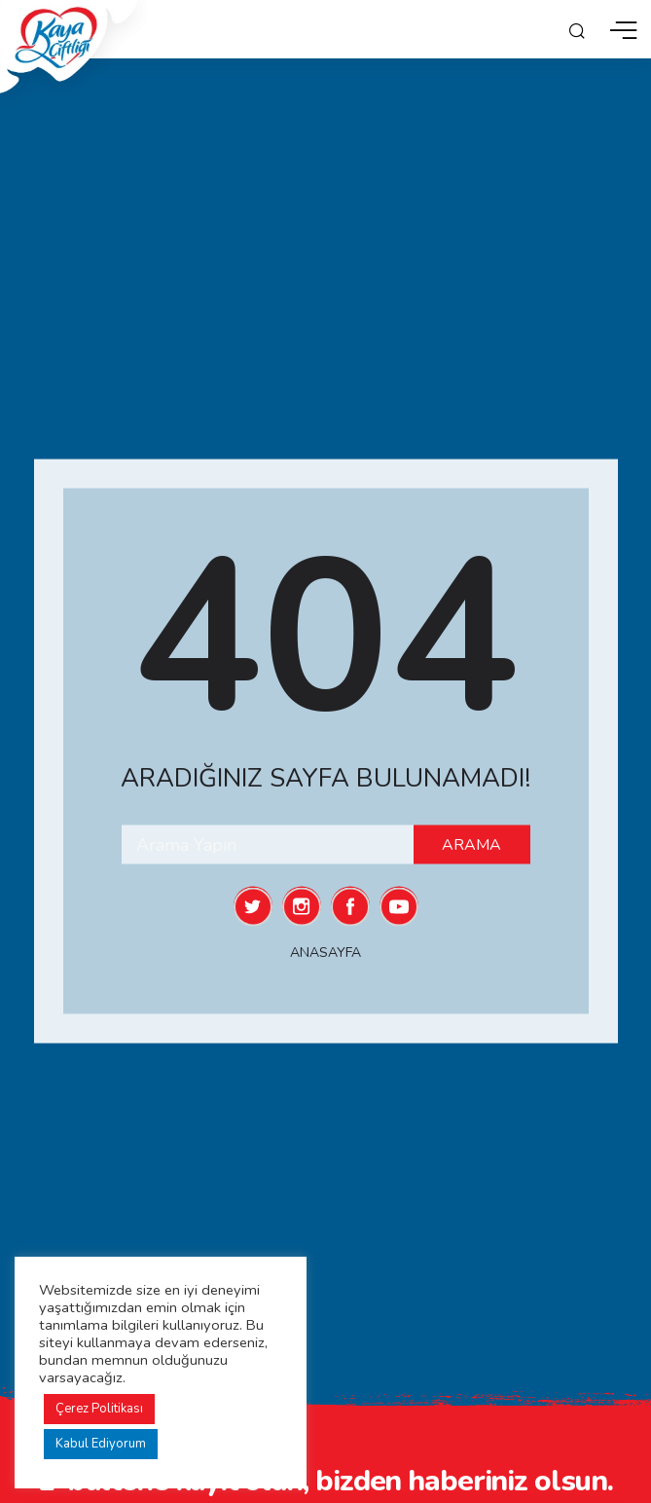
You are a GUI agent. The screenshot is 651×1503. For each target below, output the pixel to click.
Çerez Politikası (99, 1408)
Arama (471, 845)
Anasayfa (325, 952)
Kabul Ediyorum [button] (100, 1443)
